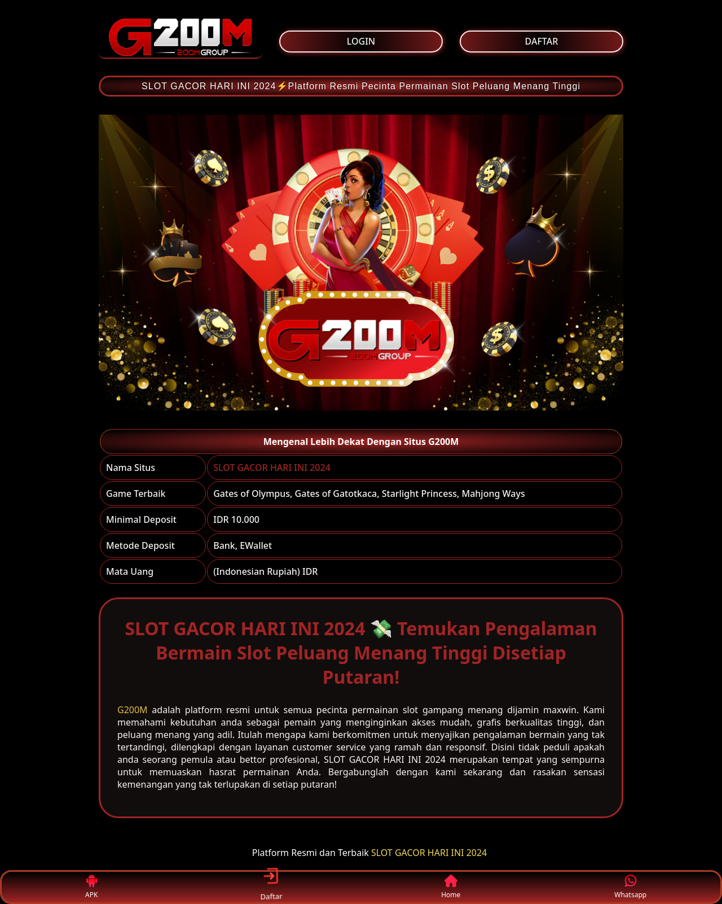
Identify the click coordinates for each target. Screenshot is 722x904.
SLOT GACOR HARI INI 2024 (272, 467)
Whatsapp (630, 887)
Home (450, 887)
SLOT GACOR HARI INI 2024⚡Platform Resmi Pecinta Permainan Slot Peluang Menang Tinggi (361, 86)
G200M (132, 710)
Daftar (270, 886)
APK (91, 887)
